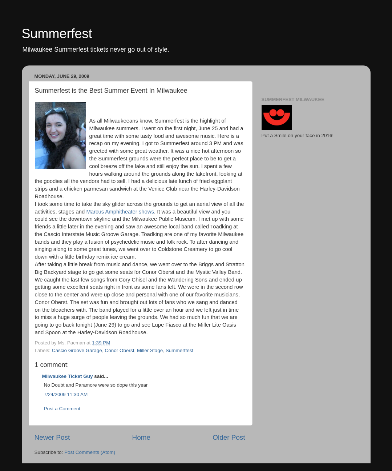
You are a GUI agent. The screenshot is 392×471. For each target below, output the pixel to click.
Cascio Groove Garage (77, 350)
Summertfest (180, 350)
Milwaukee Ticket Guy (67, 376)
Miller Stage (150, 350)
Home (141, 437)
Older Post (229, 437)
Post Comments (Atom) (89, 452)
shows (145, 212)
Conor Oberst (119, 350)
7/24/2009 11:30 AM (66, 394)
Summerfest (57, 33)
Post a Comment (62, 408)
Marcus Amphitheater (111, 212)
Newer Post (52, 437)
